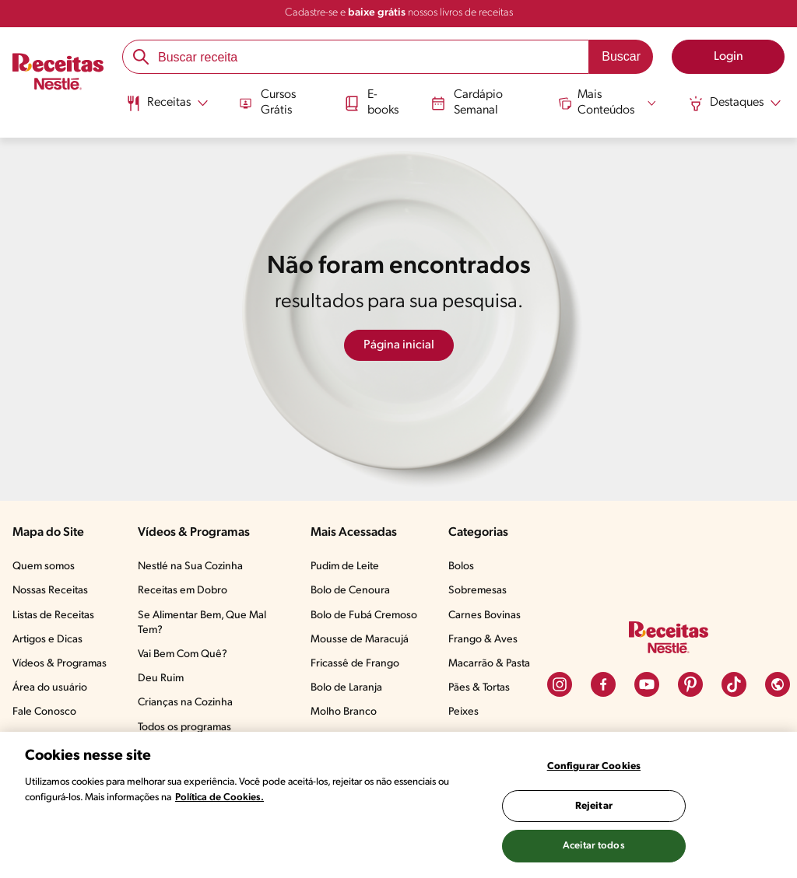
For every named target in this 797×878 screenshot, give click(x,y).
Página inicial (398, 345)
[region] (398, 805)
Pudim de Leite (345, 566)
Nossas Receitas (50, 590)
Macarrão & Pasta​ (489, 664)
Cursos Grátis (268, 102)
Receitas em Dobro (182, 590)
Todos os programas (184, 727)
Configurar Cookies (594, 766)
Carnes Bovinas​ (484, 615)
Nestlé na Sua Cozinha (190, 566)
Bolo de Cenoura (350, 590)
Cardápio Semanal (467, 102)
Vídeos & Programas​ (59, 664)
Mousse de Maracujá (360, 639)
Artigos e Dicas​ (47, 639)
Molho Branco (344, 712)
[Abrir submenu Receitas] (167, 103)
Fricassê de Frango (355, 664)
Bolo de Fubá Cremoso (364, 615)
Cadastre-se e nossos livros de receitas (399, 13)
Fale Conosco (44, 712)
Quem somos (43, 566)
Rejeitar (594, 806)
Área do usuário (49, 688)
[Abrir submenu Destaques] (734, 103)
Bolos (461, 566)
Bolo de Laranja (346, 688)
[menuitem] (167, 109)
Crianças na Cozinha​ (185, 702)
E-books (371, 102)
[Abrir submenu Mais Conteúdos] (608, 102)
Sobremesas (477, 590)
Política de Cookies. (219, 797)
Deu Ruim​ (161, 678)
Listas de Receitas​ (53, 615)
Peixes (463, 712)
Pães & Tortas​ (479, 688)
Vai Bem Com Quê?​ (182, 654)
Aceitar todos (594, 846)
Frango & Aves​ (483, 639)
